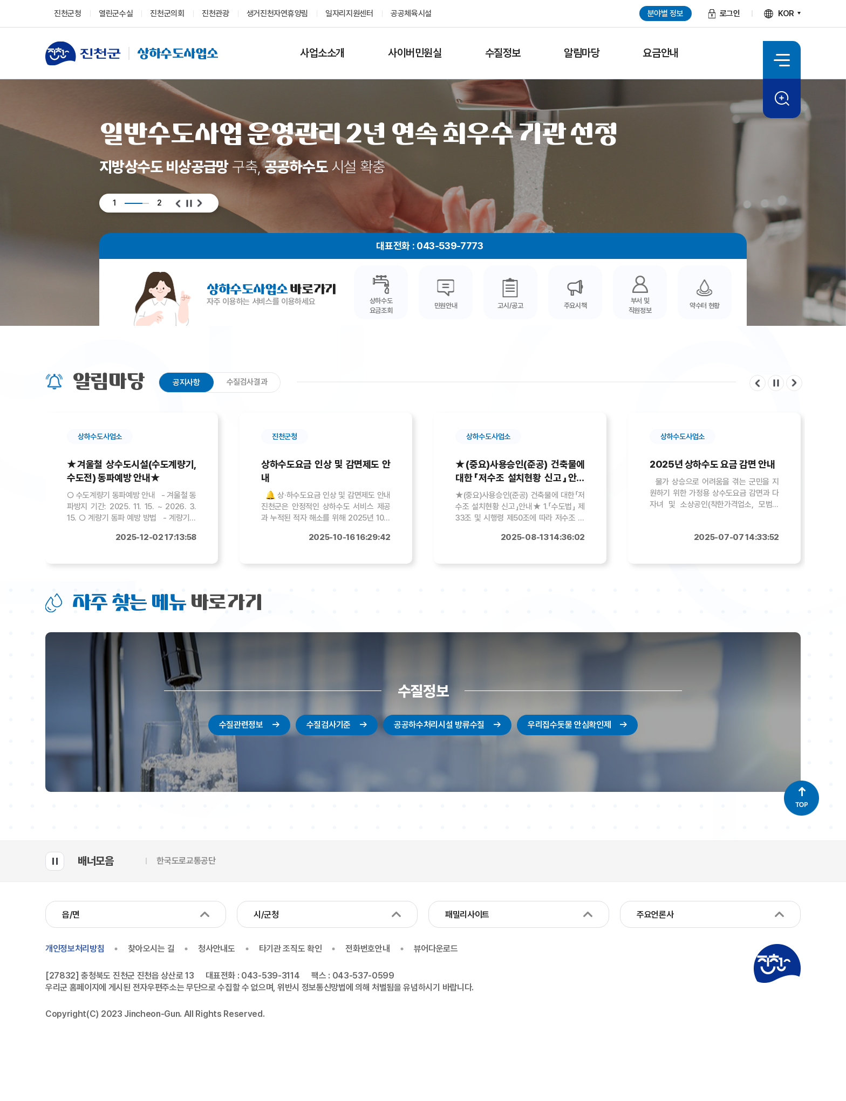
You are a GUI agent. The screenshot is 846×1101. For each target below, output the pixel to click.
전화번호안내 (367, 949)
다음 (199, 203)
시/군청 (266, 914)
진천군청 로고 (777, 963)
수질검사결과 (247, 382)
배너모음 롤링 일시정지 (54, 861)
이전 (178, 203)
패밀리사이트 (467, 914)
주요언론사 (655, 914)
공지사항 (186, 382)
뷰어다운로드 (436, 949)
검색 (782, 98)
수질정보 (423, 691)
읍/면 (71, 914)
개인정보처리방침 (74, 949)
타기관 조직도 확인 (290, 949)
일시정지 (188, 203)
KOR (786, 13)
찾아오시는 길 (151, 949)
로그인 (730, 13)
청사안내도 (216, 949)
